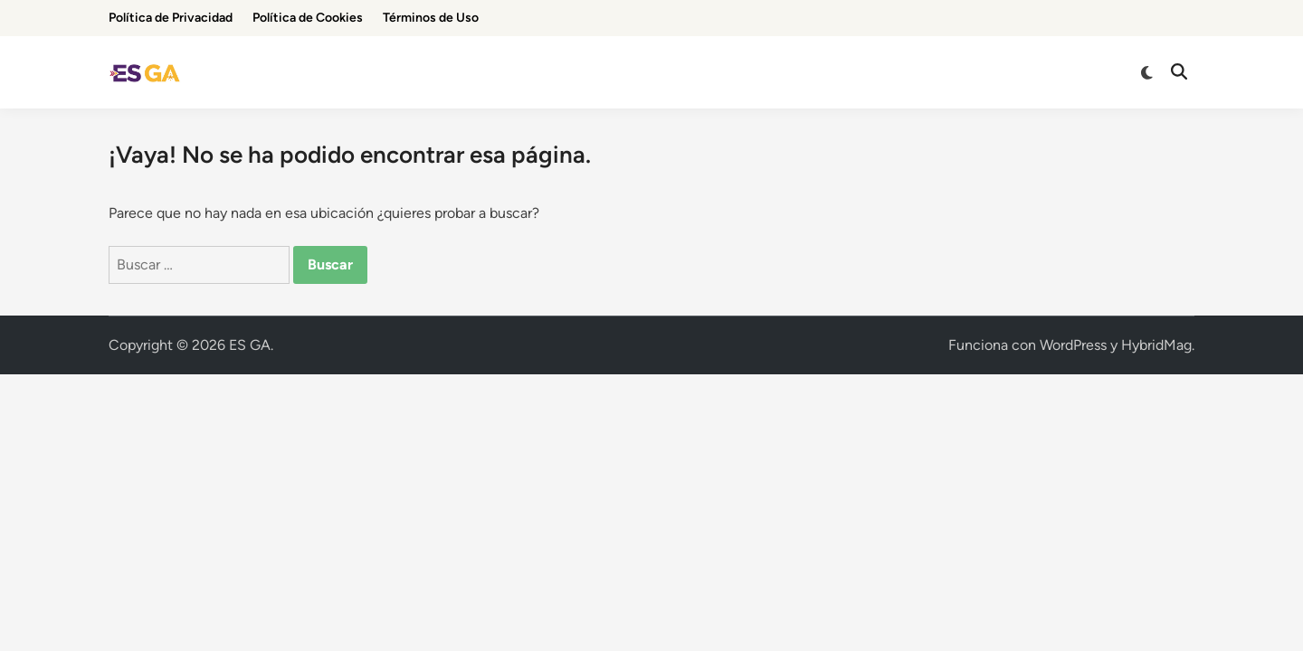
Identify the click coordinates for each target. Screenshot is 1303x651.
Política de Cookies (307, 17)
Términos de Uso (431, 17)
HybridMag (1156, 345)
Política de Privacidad (171, 17)
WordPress (1073, 345)
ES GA (250, 345)
